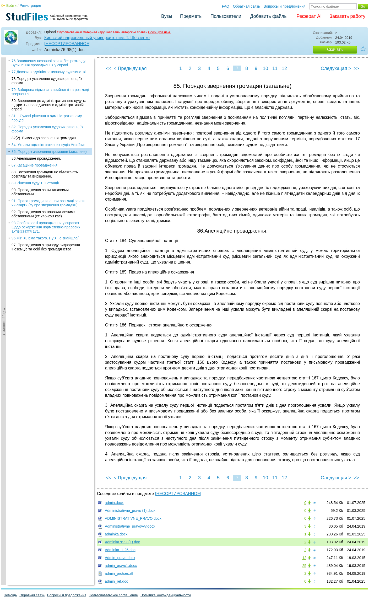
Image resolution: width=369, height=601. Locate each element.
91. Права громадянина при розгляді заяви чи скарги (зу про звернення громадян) (48, 191)
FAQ (225, 6)
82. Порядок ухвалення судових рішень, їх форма (47, 117)
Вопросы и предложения (285, 6)
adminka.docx (116, 534)
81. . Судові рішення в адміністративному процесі (47, 106)
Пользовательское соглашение (113, 595)
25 (304, 566)
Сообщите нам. (159, 32)
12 (284, 68)
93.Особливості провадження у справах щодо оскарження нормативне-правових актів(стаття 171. (46, 215)
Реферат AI (309, 16)
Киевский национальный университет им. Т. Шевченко (97, 37)
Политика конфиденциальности (165, 595)
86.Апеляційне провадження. (36, 147)
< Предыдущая (130, 68)
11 (275, 68)
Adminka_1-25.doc (120, 550)
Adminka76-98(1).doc (122, 542)
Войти (11, 5)
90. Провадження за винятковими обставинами (40, 180)
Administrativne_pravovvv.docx (130, 526)
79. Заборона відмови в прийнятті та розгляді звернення (50, 80)
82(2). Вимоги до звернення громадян (44, 126)
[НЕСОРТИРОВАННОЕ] (67, 43)
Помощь (10, 595)
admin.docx (114, 503)
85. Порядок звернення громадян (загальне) (49, 140)
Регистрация (30, 5)
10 (265, 68)
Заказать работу (347, 16)
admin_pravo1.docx (121, 566)
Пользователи (225, 16)
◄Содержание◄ (4, 149)
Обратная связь (246, 6)
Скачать (335, 49)
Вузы (166, 16)
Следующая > (336, 68)
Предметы (191, 16)
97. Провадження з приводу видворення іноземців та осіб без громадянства (46, 235)
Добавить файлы (268, 16)
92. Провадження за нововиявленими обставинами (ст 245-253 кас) (43, 202)
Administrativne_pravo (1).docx (130, 510)
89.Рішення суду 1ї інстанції (35, 171)
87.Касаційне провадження (34, 154)
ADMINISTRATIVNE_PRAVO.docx (133, 518)
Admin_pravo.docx (120, 558)
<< (108, 68)
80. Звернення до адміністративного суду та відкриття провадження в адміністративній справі (49, 93)
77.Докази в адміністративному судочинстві (48, 60)
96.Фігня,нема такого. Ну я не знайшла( (45, 226)
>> (356, 68)
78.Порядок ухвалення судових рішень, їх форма (47, 69)
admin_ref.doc (116, 581)
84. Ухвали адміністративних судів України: (48, 133)
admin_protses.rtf (119, 573)
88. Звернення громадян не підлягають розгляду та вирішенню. (45, 162)
